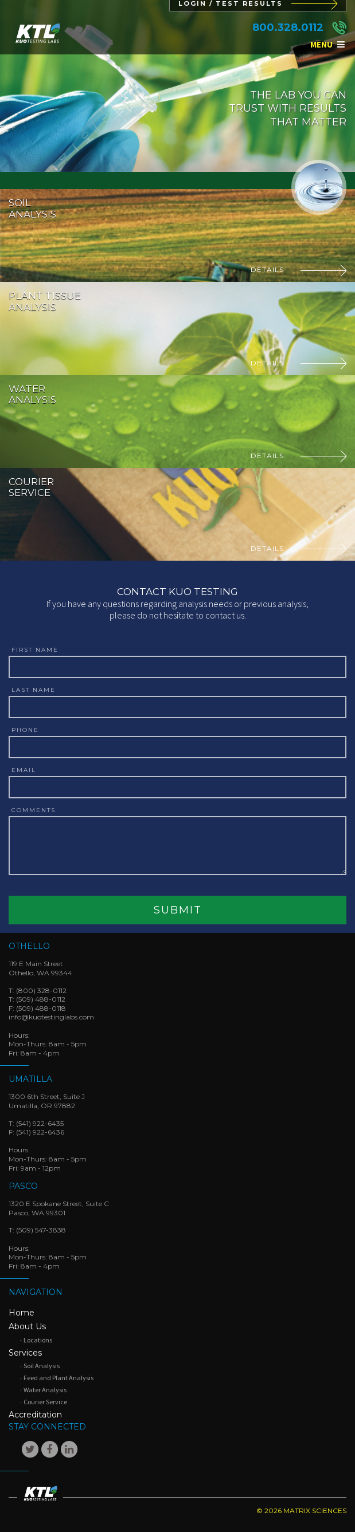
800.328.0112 (287, 27)
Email (23, 770)
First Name (34, 650)
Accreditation (35, 1414)
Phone (25, 730)
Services (25, 1353)
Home (21, 1312)
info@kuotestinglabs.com (51, 1017)
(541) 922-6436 (40, 1132)
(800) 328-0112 (41, 990)
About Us (27, 1326)
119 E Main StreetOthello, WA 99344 (40, 968)
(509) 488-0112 (40, 999)
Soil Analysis (42, 1365)
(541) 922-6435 (40, 1123)
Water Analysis (45, 1389)
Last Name (33, 690)
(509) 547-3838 (41, 1230)
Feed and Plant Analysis (58, 1377)
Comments (33, 810)
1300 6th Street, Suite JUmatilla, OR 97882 (47, 1101)
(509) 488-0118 (41, 1008)
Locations (38, 1340)
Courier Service (45, 1401)
